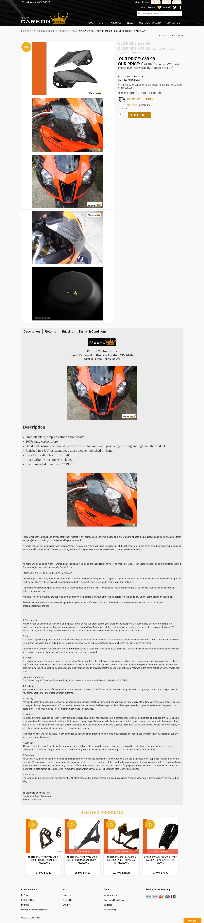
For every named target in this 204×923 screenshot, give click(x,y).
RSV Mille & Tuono (68, 31)
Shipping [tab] (67, 331)
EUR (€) (177, 2)
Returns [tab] (50, 331)
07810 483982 (43, 2)
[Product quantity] (121, 115)
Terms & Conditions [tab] (93, 331)
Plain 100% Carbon (132, 80)
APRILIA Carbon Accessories (42, 31)
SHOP (23, 31)
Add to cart (139, 115)
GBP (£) (156, 2)
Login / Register (148, 7)
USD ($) (166, 2)
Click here (132, 105)
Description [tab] (32, 331)
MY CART (164, 7)
